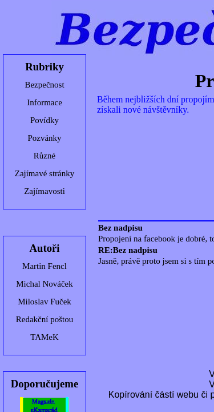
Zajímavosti (44, 191)
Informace (44, 102)
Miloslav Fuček (44, 301)
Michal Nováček (44, 283)
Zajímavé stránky (45, 173)
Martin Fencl (44, 266)
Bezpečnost (44, 84)
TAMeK (44, 337)
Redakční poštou (44, 319)
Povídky (44, 120)
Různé (44, 155)
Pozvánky (44, 137)
